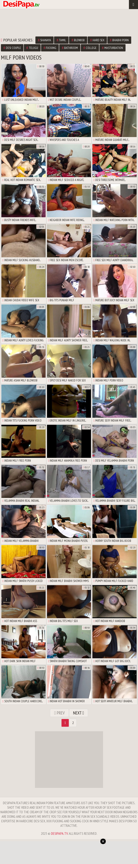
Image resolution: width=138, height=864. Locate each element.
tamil (61, 40)
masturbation (112, 48)
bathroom (70, 48)
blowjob (78, 40)
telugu (32, 48)
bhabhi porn (119, 40)
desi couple (12, 48)
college (89, 48)
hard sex (97, 40)
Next (78, 713)
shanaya (44, 40)
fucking (50, 48)
